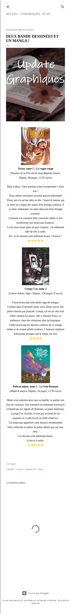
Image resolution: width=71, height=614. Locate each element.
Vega (40, 469)
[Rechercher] (62, 6)
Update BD (31, 469)
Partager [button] (11, 463)
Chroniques (30, 14)
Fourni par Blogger (35, 593)
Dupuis (19, 469)
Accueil (12, 14)
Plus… (46, 14)
